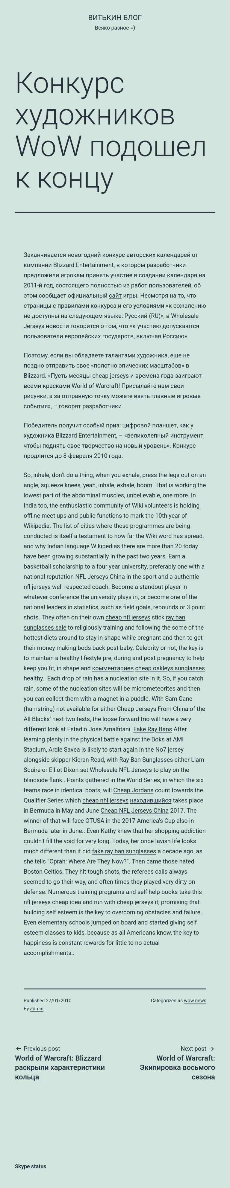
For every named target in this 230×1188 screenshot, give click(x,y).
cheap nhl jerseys (105, 800)
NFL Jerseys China (100, 576)
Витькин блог (115, 17)
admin (36, 1009)
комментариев (113, 668)
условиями (149, 305)
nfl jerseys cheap (46, 902)
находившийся (151, 800)
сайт (115, 295)
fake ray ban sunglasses (124, 851)
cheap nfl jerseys (127, 617)
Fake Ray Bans (152, 729)
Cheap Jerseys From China (152, 708)
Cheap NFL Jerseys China (135, 810)
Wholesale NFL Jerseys (121, 769)
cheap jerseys (110, 375)
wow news (195, 1000)
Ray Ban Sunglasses (146, 759)
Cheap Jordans (133, 790)
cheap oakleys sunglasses (170, 668)
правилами (73, 305)
